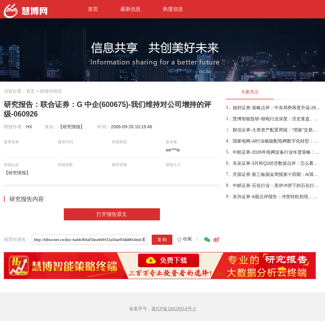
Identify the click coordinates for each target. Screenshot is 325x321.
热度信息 (173, 9)
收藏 (184, 238)
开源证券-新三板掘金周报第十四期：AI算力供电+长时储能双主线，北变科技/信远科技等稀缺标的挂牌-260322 (277, 174)
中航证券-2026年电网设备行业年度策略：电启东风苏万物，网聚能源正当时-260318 (277, 152)
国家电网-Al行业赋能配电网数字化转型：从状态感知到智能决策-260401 (277, 141)
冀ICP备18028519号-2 (173, 308)
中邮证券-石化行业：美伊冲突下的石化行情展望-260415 (277, 185)
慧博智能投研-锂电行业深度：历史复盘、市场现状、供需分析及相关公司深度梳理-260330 (277, 118)
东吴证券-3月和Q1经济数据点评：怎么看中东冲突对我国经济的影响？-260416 (277, 163)
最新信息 (130, 9)
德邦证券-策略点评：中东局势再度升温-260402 (277, 107)
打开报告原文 (111, 214)
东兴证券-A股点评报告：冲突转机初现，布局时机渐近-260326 (277, 196)
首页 (93, 9)
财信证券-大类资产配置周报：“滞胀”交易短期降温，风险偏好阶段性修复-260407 (277, 129)
